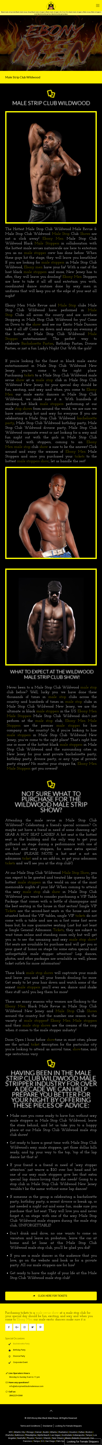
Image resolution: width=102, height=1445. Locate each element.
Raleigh (75, 1438)
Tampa (36, 1441)
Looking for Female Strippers (83, 1441)
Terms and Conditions (30, 1426)
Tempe (89, 1435)
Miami (68, 1438)
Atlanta (53, 1432)
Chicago (30, 1432)
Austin (46, 1432)
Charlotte (9, 1435)
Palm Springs (62, 1441)
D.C (42, 1441)
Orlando (47, 1438)
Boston (89, 1432)
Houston (73, 1432)
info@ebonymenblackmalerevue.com (26, 1386)
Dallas (81, 1432)
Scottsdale (67, 1435)
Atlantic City (19, 1432)
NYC (11, 1432)
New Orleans (58, 1438)
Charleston (63, 1432)
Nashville (21, 1438)
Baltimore (19, 1435)
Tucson (38, 1438)
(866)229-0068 (15, 1395)
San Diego (50, 1441)
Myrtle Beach (43, 1435)
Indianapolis (78, 1435)
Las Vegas (55, 1435)
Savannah (84, 1438)
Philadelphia (30, 1435)
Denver (38, 1432)
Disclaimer (47, 1426)
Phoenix (30, 1438)
